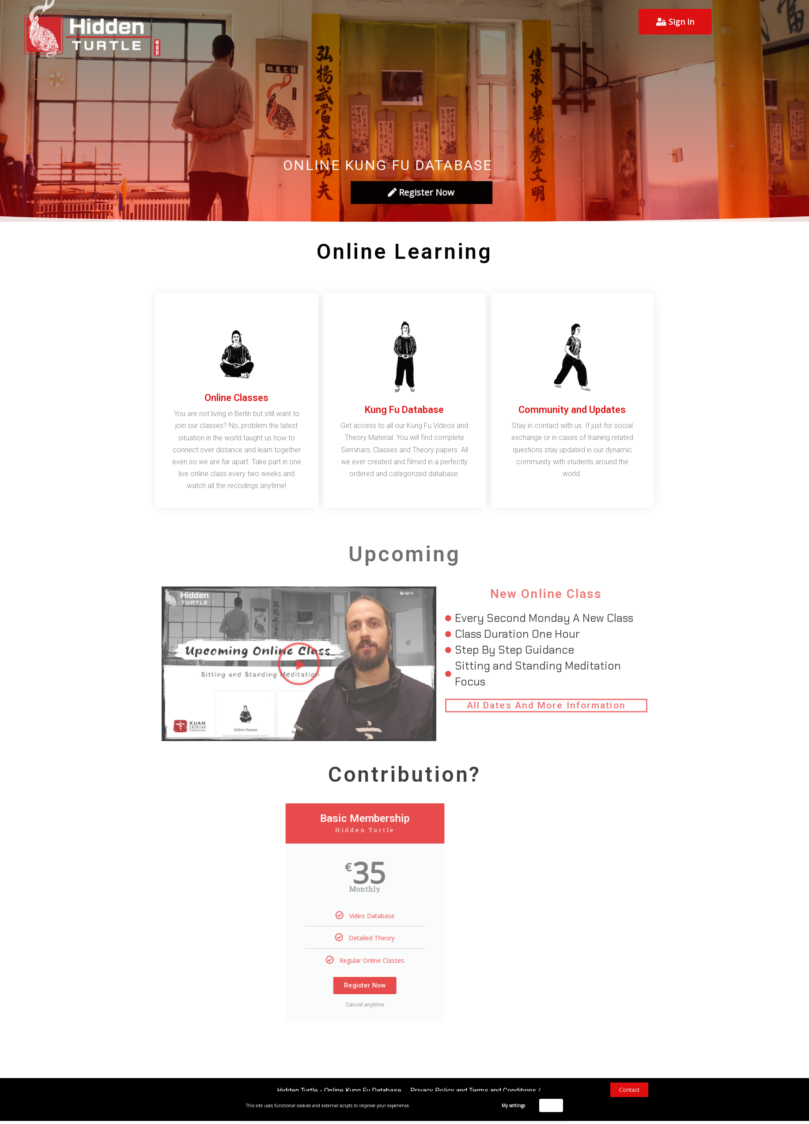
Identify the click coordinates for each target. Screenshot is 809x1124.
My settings (513, 1105)
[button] (299, 664)
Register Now (293, 985)
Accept (551, 1105)
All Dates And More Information (546, 705)
